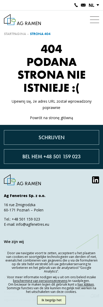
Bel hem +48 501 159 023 (51, 156)
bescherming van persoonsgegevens (40, 281)
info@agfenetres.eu (32, 224)
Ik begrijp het (51, 300)
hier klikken (86, 284)
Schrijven (51, 137)
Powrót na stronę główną (51, 117)
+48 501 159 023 (26, 219)
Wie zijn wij (14, 241)
